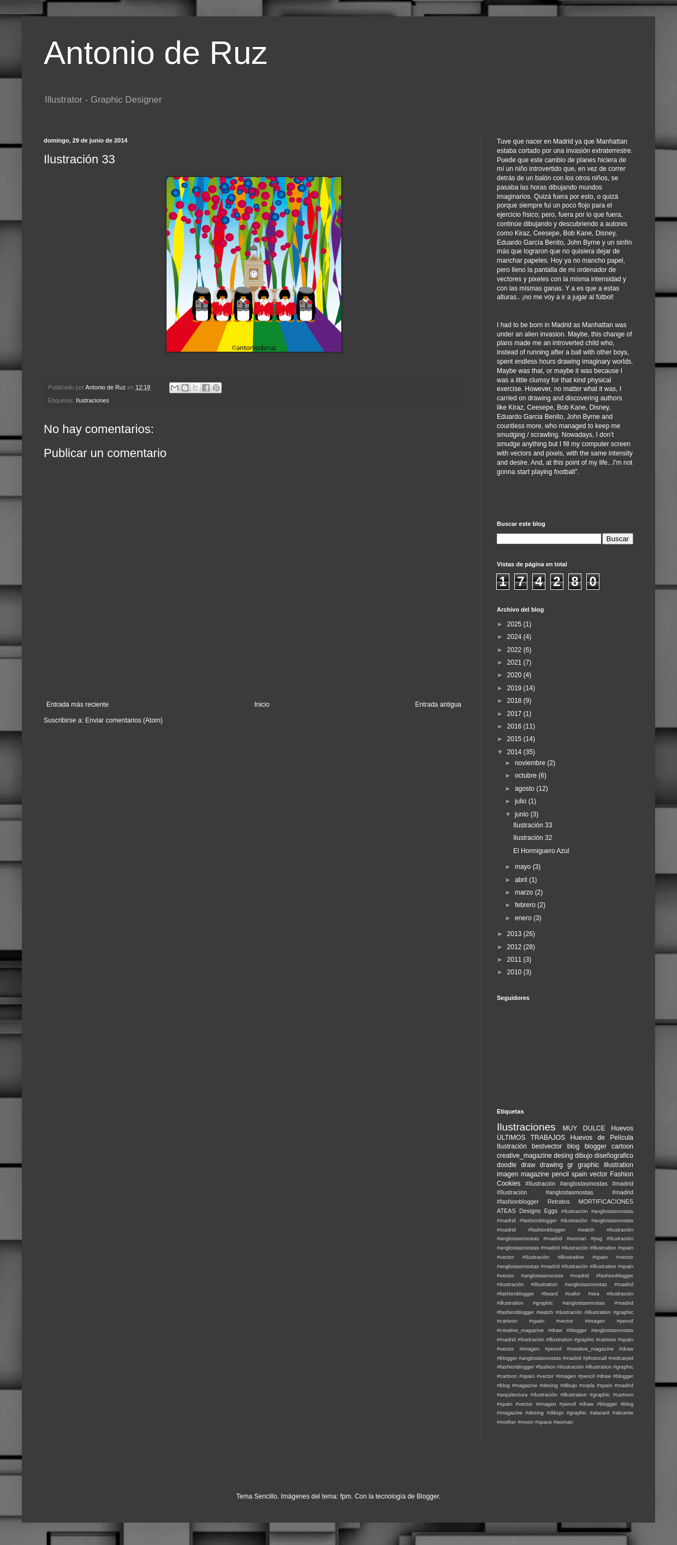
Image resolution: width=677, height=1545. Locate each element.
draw (528, 1165)
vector (599, 1174)
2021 (515, 662)
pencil (560, 1174)
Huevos (622, 1128)
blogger (596, 1146)
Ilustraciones (92, 400)
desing (563, 1155)
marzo (525, 892)
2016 (515, 726)
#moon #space (535, 1422)
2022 (515, 650)
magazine (535, 1174)
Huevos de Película (601, 1137)
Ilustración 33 (532, 825)
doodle (506, 1165)
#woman (563, 1422)
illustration (618, 1165)
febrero (526, 905)
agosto (525, 788)
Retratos (559, 1201)
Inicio (262, 704)
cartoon (622, 1146)
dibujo (583, 1155)
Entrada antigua (438, 704)
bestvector (547, 1146)
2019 (515, 688)
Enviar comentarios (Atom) (124, 720)
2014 (515, 752)
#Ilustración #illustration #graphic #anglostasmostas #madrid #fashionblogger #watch (565, 1303)
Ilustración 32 (532, 838)
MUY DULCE (584, 1128)
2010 (515, 972)
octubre (526, 775)
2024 (515, 637)
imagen (507, 1174)
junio (523, 814)
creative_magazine (524, 1155)
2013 (515, 934)
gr (570, 1165)
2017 (515, 714)
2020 (515, 675)
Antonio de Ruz (156, 52)
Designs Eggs (538, 1210)
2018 (515, 701)
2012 (515, 947)
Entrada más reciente (77, 704)
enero (524, 918)
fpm (345, 1496)
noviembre (531, 763)
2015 (515, 739)
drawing (551, 1165)
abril (522, 880)
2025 (515, 624)
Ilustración (512, 1146)
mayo (524, 867)
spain (579, 1174)
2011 (515, 959)
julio (521, 801)
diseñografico (614, 1155)
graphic (588, 1165)
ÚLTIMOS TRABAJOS (531, 1137)
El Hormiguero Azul (541, 851)
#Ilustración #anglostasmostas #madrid (579, 1183)
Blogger (428, 1496)
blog (573, 1146)
